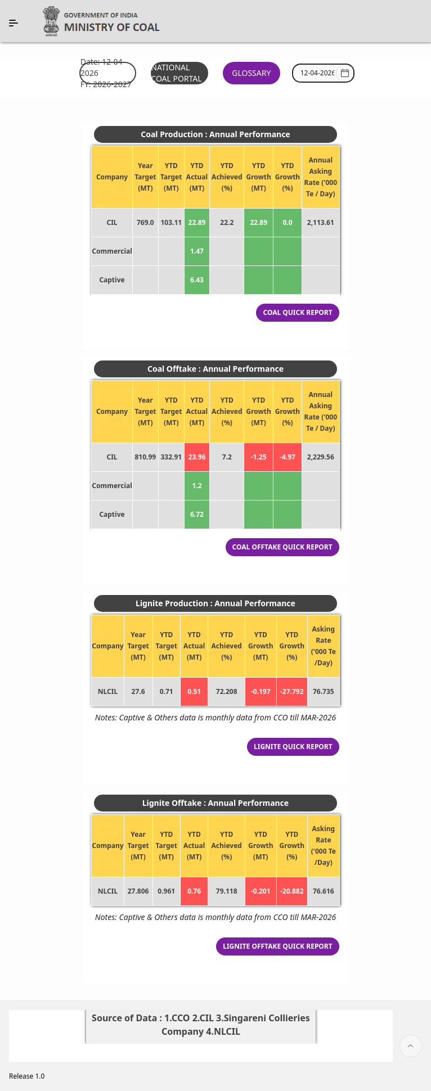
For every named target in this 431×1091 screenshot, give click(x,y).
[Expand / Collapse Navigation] (14, 23)
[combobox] (317, 73)
